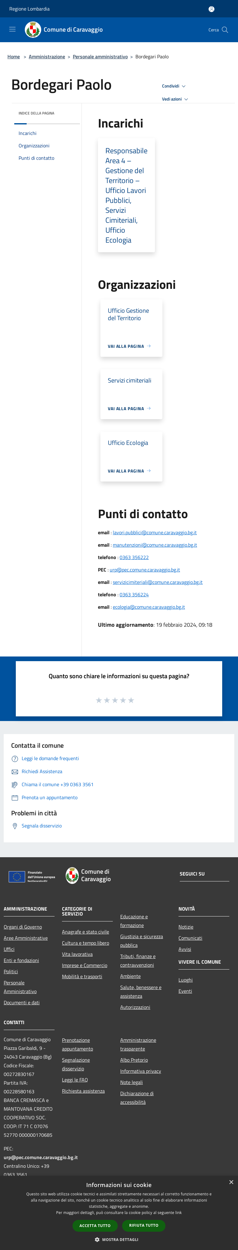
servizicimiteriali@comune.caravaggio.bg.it (158, 582)
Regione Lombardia (29, 8)
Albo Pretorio (134, 1060)
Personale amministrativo (100, 56)
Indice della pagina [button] (36, 113)
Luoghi (185, 979)
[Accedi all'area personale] (211, 9)
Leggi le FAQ (75, 1079)
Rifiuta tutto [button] (144, 1225)
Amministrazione (47, 56)
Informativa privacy (140, 1071)
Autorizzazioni (135, 1007)
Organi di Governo (23, 926)
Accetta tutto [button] (95, 1225)
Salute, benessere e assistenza (140, 991)
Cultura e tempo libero (85, 943)
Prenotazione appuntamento (77, 1044)
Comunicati (190, 938)
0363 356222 (134, 557)
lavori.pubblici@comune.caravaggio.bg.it (155, 532)
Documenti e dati (22, 1002)
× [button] (231, 1182)
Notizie (185, 926)
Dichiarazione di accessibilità (137, 1098)
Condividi (174, 86)
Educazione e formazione (134, 921)
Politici (11, 971)
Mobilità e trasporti (82, 976)
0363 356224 (134, 594)
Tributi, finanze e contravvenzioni (138, 960)
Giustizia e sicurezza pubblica (141, 941)
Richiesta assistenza (83, 1091)
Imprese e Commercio (84, 965)
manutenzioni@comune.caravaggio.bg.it (155, 545)
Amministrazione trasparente (138, 1044)
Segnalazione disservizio (76, 1064)
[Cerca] (225, 30)
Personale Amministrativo (20, 987)
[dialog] (119, 1213)
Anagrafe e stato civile (85, 931)
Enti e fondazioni (21, 960)
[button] (119, 1239)
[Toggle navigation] (12, 29)
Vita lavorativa (77, 954)
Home (13, 56)
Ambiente (130, 976)
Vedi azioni (176, 99)
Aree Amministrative (26, 938)
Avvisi (184, 949)
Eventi (185, 991)
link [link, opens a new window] (178, 1212)
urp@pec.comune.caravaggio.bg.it (145, 569)
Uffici (9, 949)
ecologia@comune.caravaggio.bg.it (149, 607)
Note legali (131, 1082)
